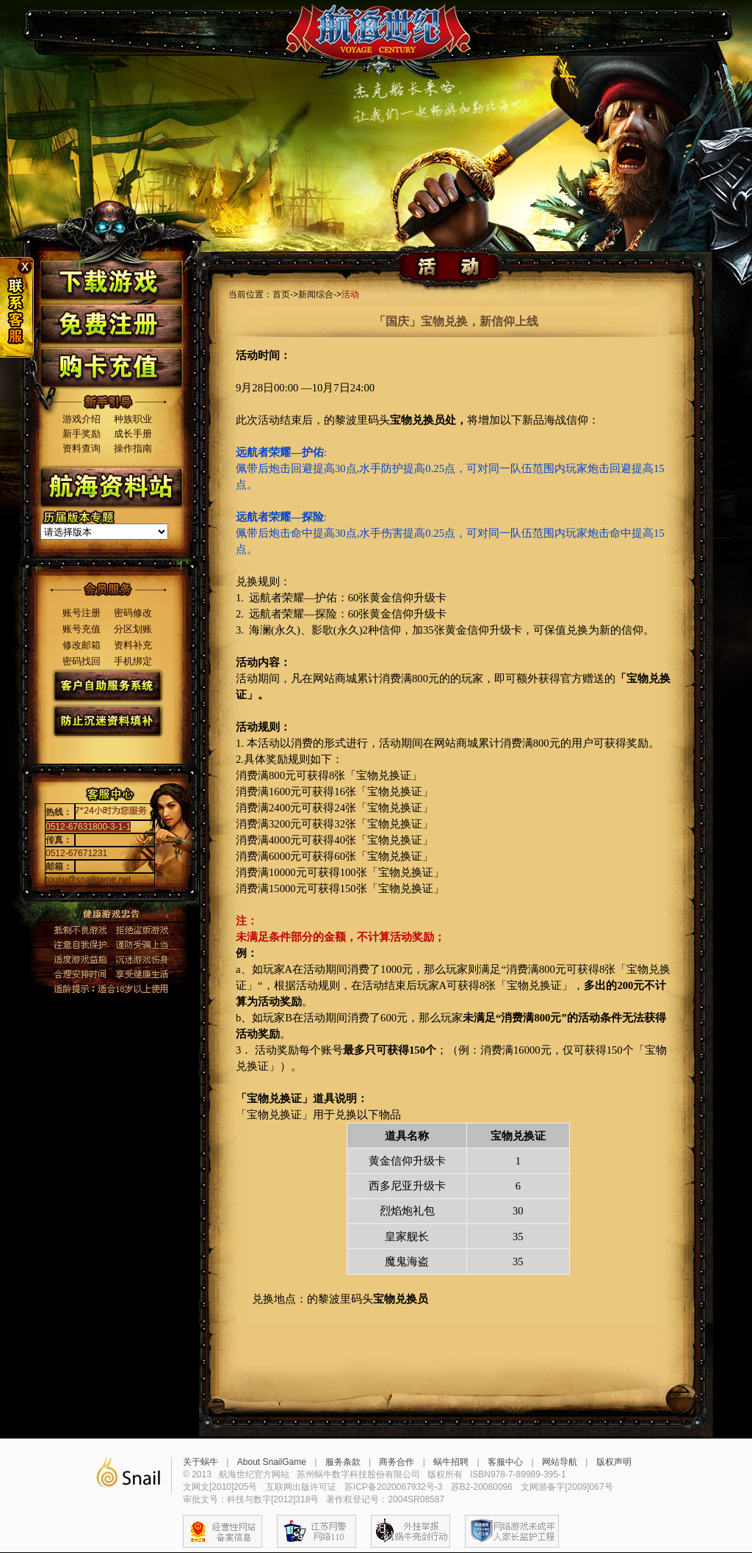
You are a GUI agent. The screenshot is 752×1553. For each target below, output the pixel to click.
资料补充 (133, 645)
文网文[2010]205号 (220, 1487)
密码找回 (81, 661)
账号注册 (81, 612)
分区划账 (133, 628)
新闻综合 (315, 294)
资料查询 (81, 448)
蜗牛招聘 (451, 1462)
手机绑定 (133, 661)
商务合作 (396, 1462)
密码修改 (133, 612)
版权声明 (614, 1462)
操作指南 (133, 448)
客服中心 (505, 1462)
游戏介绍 (81, 418)
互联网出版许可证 (301, 1487)
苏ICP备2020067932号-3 (393, 1487)
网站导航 (559, 1462)
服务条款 (343, 1462)
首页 (281, 294)
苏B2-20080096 (482, 1487)
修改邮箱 (81, 645)
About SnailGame (271, 1462)
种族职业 (133, 418)
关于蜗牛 (200, 1462)
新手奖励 (81, 433)
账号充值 (81, 628)
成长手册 (133, 433)
